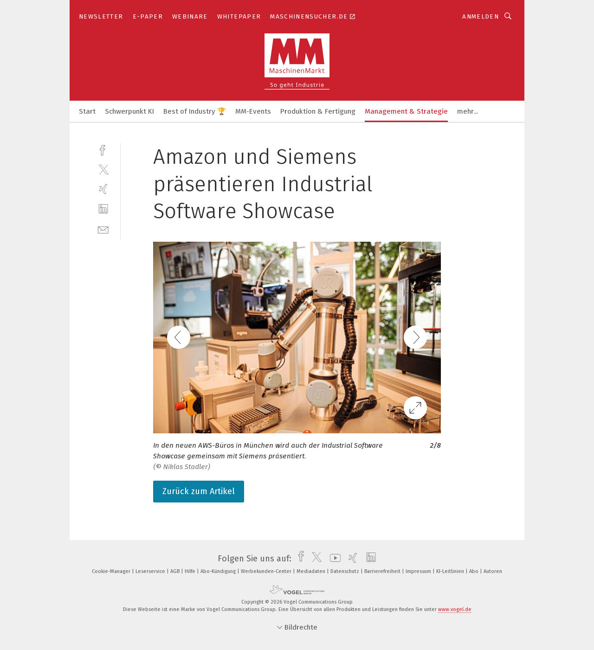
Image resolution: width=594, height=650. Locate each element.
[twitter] (103, 169)
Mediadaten (312, 571)
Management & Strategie (406, 111)
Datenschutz (345, 571)
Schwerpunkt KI (129, 111)
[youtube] (333, 558)
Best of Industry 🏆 (194, 111)
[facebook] (103, 149)
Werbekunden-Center (267, 571)
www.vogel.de (454, 609)
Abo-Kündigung (218, 571)
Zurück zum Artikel (198, 491)
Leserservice (151, 571)
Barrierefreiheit (383, 571)
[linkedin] (103, 209)
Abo (474, 571)
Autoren (493, 571)
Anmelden (480, 16)
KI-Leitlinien (450, 571)
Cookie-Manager (112, 571)
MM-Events (253, 111)
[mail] (103, 229)
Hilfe (191, 571)
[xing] (103, 189)
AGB (175, 571)
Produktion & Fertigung (317, 111)
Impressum (419, 571)
